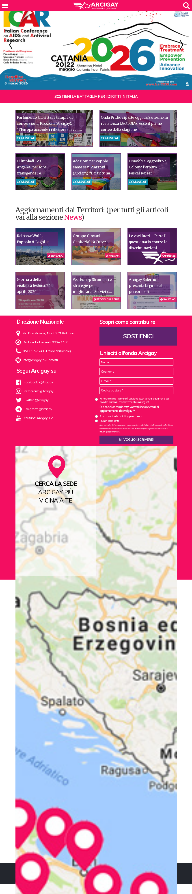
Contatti (51, 360)
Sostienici (138, 336)
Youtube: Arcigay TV (38, 418)
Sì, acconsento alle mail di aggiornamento (120, 416)
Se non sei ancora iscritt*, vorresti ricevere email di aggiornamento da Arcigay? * (129, 409)
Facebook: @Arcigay (38, 382)
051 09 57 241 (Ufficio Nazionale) (45, 351)
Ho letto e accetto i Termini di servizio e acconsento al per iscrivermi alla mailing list (134, 400)
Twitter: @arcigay (36, 400)
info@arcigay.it (33, 360)
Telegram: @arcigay (38, 409)
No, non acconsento (109, 420)
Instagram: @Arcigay (38, 391)
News (72, 217)
